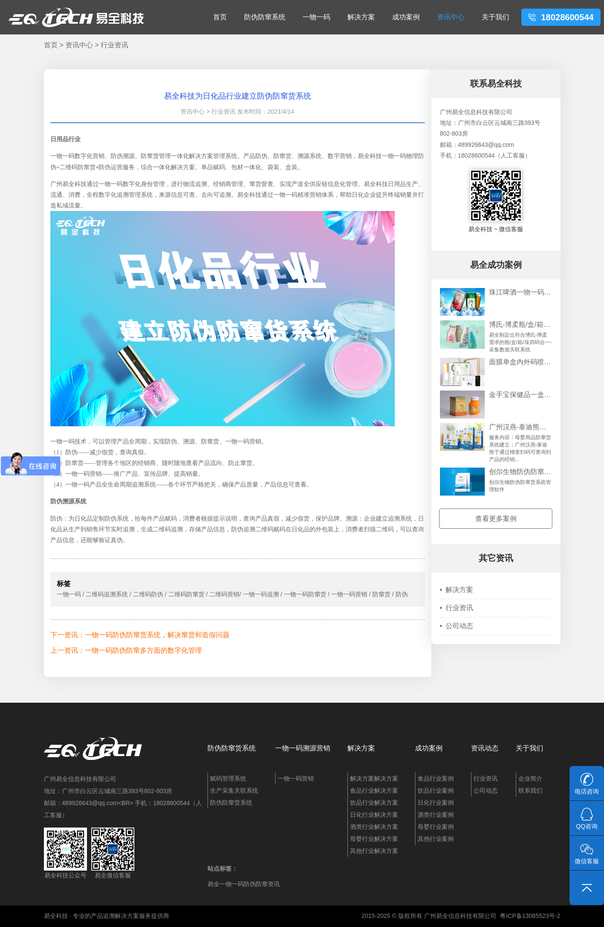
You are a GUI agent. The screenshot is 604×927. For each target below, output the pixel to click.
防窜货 (74, 463)
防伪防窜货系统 (232, 748)
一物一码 (316, 17)
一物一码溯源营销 (302, 748)
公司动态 (457, 625)
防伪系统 (117, 518)
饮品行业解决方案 (374, 802)
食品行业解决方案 (374, 790)
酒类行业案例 (436, 814)
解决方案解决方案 (374, 778)
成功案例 (406, 17)
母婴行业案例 (436, 826)
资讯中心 (451, 17)
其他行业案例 (436, 838)
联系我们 (530, 790)
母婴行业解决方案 (374, 838)
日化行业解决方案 (374, 814)
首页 (220, 17)
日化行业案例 (436, 802)
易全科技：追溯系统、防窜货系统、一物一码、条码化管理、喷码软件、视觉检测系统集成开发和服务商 (76, 17)
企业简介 (530, 778)
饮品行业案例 (436, 790)
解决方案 (361, 17)
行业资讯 (114, 45)
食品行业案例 (436, 778)
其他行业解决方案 (374, 850)
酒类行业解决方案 (374, 826)
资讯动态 (485, 748)
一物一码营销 (296, 778)
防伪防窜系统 (264, 17)
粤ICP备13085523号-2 (530, 915)
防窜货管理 (156, 156)
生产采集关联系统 (234, 790)
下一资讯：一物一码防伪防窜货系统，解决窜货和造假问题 (139, 635)
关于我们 (495, 17)
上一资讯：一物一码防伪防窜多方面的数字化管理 (126, 650)
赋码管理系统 (228, 778)
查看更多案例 (496, 518)
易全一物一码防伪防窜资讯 (244, 883)
